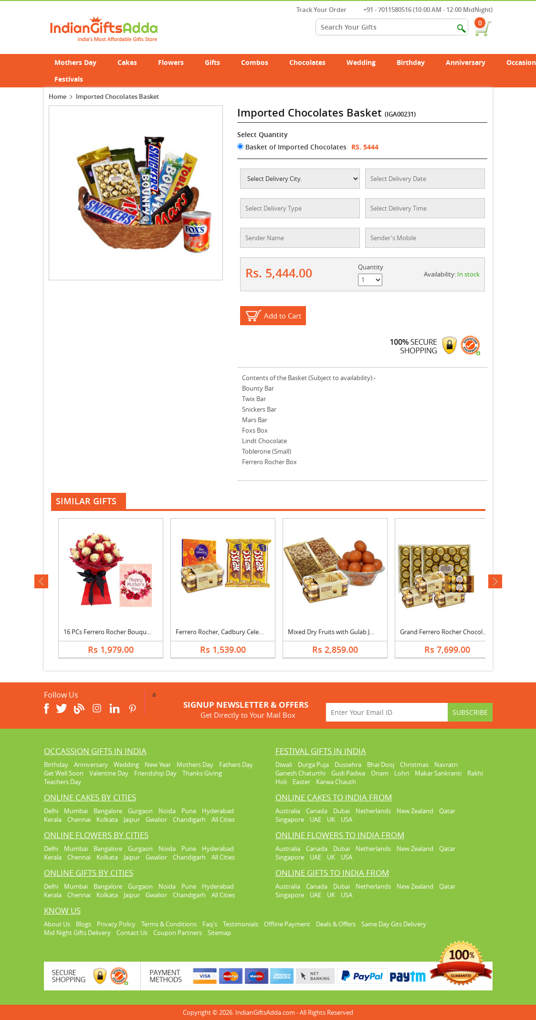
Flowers (176, 62)
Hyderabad (218, 811)
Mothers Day (80, 62)
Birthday (416, 62)
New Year (158, 764)
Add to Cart (282, 315)
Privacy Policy (116, 924)
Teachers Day (62, 781)
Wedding (366, 62)
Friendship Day (155, 773)
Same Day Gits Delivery (393, 924)
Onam (380, 773)
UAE (315, 819)
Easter (301, 781)
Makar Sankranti (438, 773)
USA (346, 819)
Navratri (446, 764)
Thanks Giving (202, 773)
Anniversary (471, 62)
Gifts (218, 62)
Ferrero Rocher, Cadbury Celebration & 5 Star (239, 631)
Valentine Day (108, 773)
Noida (167, 811)
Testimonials (240, 924)
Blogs (83, 924)
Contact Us (131, 932)
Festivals (74, 79)
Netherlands (373, 811)
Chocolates (307, 62)
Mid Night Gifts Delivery (77, 932)
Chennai (79, 819)
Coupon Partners (177, 932)
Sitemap (219, 932)
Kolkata (107, 819)
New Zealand (415, 811)
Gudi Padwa (348, 773)
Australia (287, 811)
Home (57, 96)
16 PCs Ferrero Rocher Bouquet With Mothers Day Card (141, 631)
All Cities (223, 819)
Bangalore (108, 811)
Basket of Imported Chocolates (292, 146)
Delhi (51, 811)
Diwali (283, 764)
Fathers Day (236, 764)
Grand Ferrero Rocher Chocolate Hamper (458, 631)
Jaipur (132, 819)
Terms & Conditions (169, 924)
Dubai (341, 811)
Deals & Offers (336, 924)
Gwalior (156, 819)
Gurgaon (140, 811)
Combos (254, 62)
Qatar (447, 811)
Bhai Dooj (380, 764)
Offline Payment (287, 924)
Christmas (414, 764)
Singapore (289, 819)
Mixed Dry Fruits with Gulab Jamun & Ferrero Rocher (362, 631)
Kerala (53, 819)
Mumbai (76, 811)
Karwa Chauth (336, 781)
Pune (188, 811)
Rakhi (475, 773)
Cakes (132, 62)
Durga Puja (313, 764)
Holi (281, 781)
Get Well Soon (64, 773)
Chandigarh (189, 819)
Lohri (401, 773)
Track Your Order (317, 9)
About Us (57, 924)
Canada (316, 811)
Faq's (209, 924)
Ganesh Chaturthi (300, 773)
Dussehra (348, 764)
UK (331, 819)
